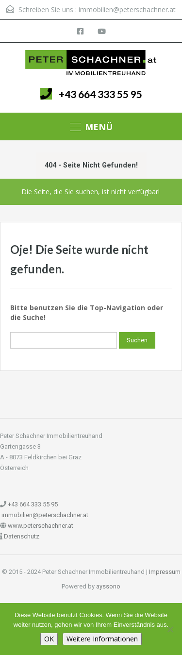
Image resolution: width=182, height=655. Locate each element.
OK (49, 638)
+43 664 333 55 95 (100, 94)
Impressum (165, 571)
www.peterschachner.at (40, 525)
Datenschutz (21, 536)
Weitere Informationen (102, 638)
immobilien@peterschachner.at (127, 9)
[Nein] (170, 629)
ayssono (108, 586)
